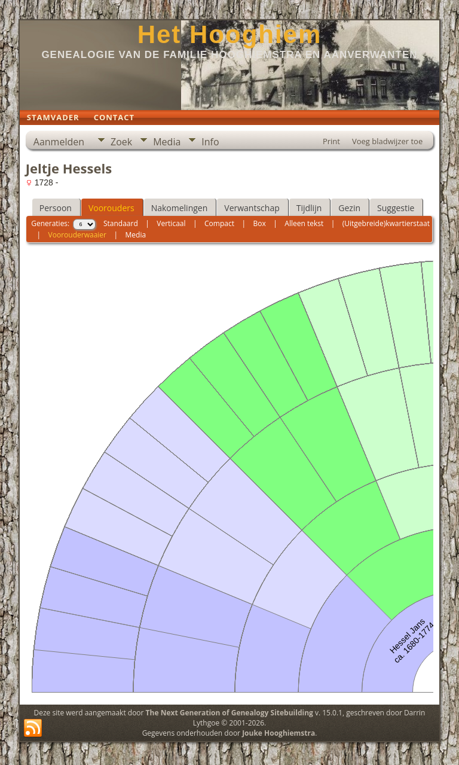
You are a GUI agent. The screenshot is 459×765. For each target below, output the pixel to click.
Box (259, 223)
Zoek (121, 141)
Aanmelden (58, 141)
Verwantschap (251, 208)
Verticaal (171, 223)
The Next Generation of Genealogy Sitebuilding (229, 713)
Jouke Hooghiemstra (278, 733)
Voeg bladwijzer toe (387, 141)
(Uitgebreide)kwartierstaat (386, 223)
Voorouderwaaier (77, 235)
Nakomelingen (179, 208)
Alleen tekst (303, 223)
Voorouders (111, 208)
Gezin (349, 208)
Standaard (120, 223)
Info (210, 141)
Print (331, 141)
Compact (219, 223)
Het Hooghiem (229, 34)
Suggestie (395, 208)
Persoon (55, 208)
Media (166, 141)
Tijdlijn (309, 208)
